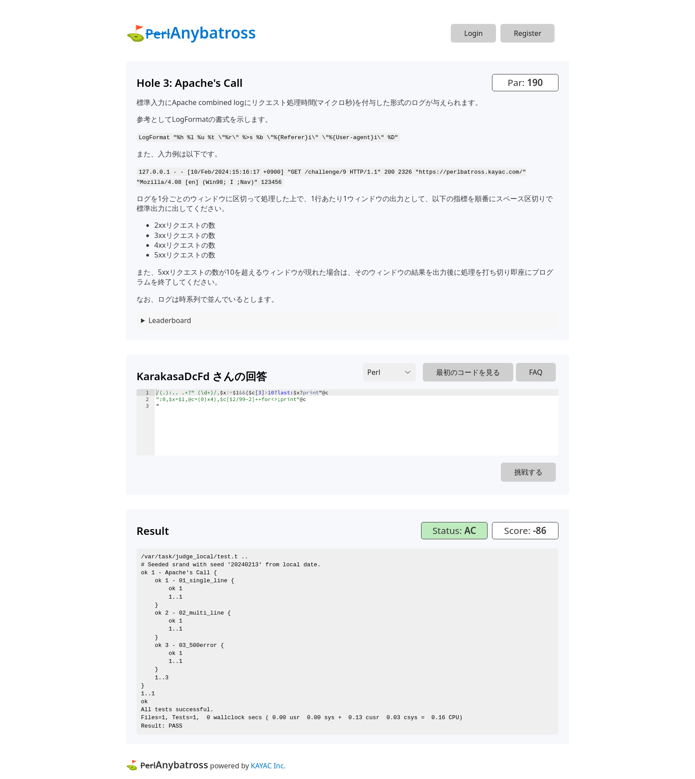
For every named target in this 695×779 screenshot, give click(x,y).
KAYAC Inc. (268, 764)
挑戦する (528, 471)
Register (527, 33)
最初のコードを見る (468, 371)
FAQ (536, 371)
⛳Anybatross (191, 32)
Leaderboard (169, 319)
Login (473, 33)
